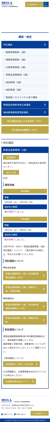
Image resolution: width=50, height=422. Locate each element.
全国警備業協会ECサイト (17, 381)
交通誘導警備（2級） (16, 67)
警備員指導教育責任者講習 (17, 104)
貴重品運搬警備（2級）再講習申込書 (22, 319)
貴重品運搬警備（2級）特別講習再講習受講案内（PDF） (22, 306)
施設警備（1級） (14, 82)
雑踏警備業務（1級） (16, 52)
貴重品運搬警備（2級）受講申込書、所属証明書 (21, 289)
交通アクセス (8, 414)
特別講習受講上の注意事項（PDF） (25, 121)
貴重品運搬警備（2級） (18, 74)
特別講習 (7, 44)
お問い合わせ (21, 414)
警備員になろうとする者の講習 (21, 97)
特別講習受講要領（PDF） (25, 130)
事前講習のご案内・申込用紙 (19, 364)
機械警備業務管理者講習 (15, 112)
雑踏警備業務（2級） (16, 59)
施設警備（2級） (14, 89)
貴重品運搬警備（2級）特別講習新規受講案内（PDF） (22, 275)
